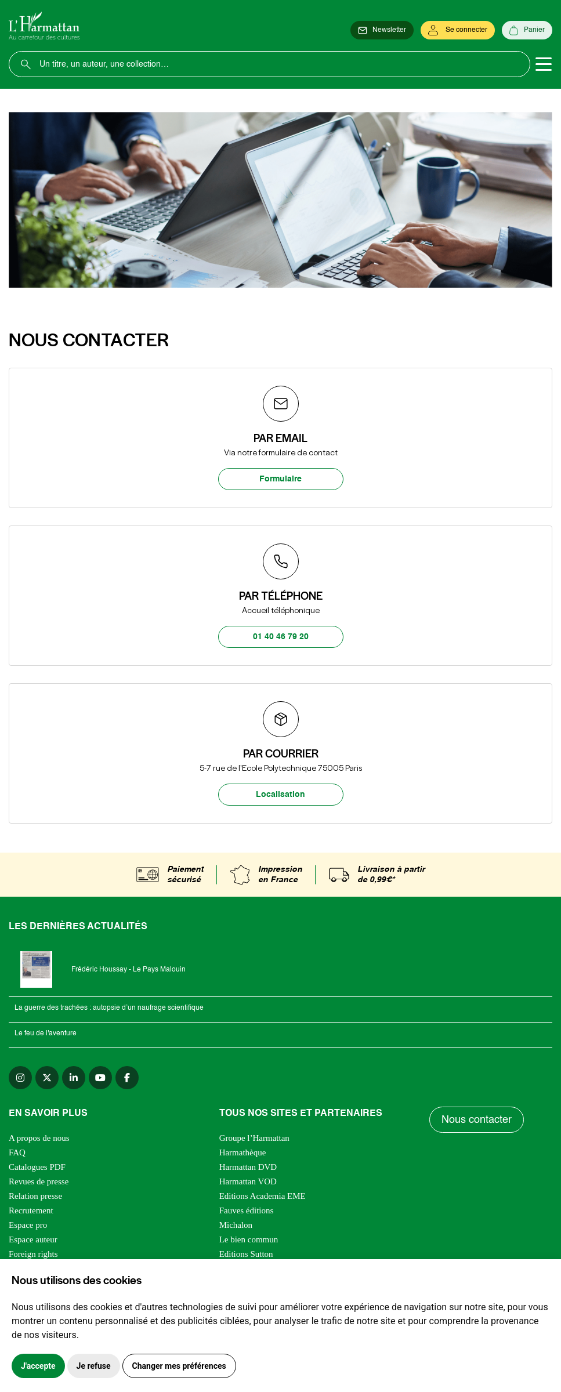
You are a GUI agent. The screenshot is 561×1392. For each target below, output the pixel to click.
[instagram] (20, 1077)
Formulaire (280, 479)
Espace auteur (33, 1239)
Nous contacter (476, 1120)
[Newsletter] (382, 30)
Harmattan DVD (248, 1167)
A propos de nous (39, 1138)
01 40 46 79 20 (281, 637)
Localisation (280, 795)
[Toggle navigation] (543, 64)
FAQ (17, 1152)
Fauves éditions (246, 1210)
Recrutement (31, 1210)
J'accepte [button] (38, 1366)
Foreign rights (33, 1254)
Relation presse (35, 1196)
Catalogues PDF (37, 1167)
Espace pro (28, 1225)
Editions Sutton (246, 1254)
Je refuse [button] (94, 1366)
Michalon (236, 1225)
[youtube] (100, 1077)
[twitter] (47, 1077)
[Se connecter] (458, 30)
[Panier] (527, 30)
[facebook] (127, 1077)
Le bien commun (248, 1239)
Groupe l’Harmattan (254, 1138)
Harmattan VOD (248, 1181)
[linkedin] (73, 1077)
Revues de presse (38, 1181)
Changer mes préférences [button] (179, 1366)
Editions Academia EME (262, 1196)
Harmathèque (242, 1152)
